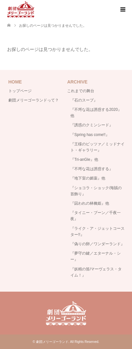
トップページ (20, 91)
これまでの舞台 (80, 91)
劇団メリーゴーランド (52, 342)
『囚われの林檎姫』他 (89, 203)
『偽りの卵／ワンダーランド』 (97, 244)
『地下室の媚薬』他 (87, 178)
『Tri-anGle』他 (84, 159)
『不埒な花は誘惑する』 (91, 169)
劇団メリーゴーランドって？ (33, 100)
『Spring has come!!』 (89, 134)
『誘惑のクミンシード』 (91, 125)
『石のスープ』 (83, 100)
